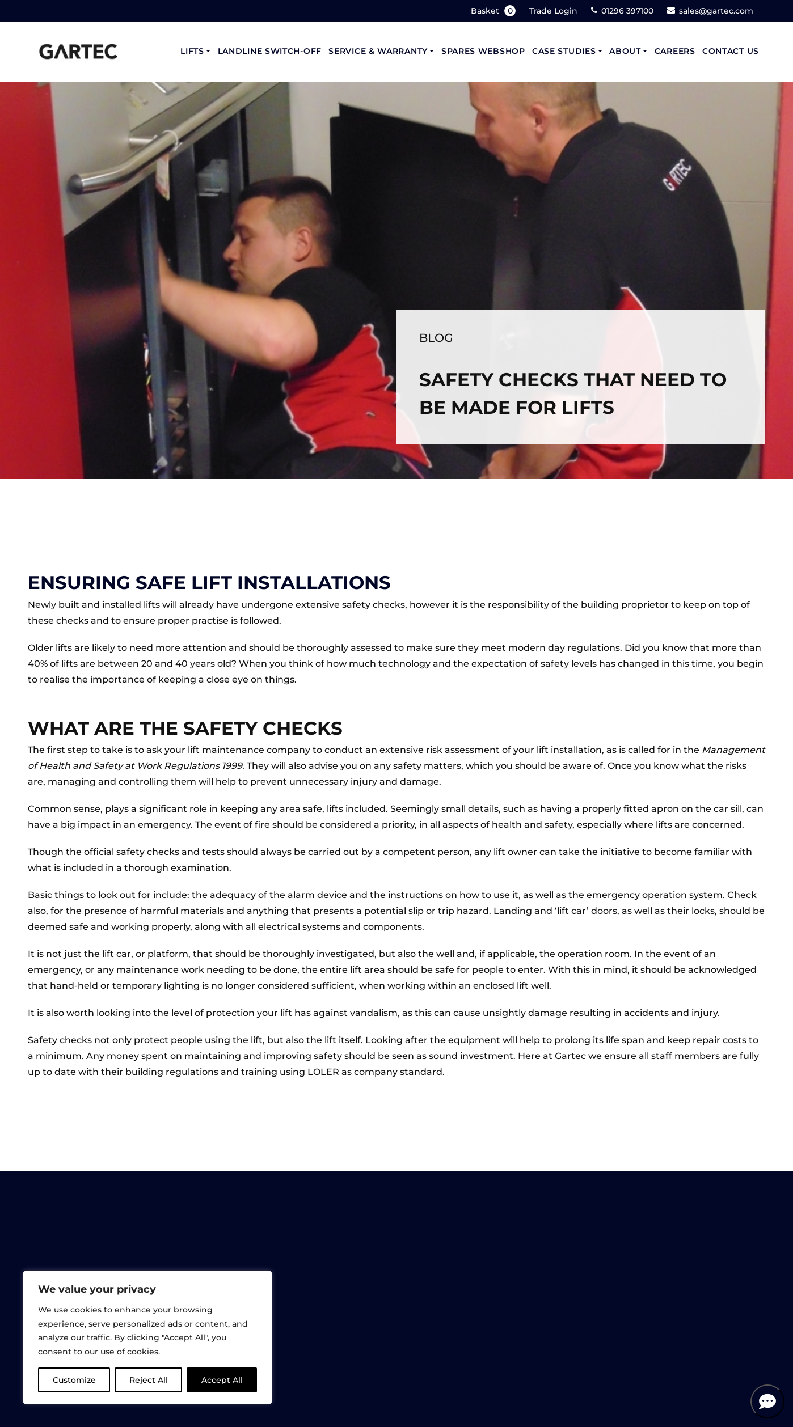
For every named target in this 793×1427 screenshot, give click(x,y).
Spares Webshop (483, 51)
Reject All (148, 1380)
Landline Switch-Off (270, 51)
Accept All (222, 1380)
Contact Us (730, 51)
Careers (675, 51)
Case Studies (564, 51)
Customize (74, 1380)
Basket (494, 11)
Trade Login (553, 11)
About (625, 51)
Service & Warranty (378, 51)
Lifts (192, 51)
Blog (436, 338)
